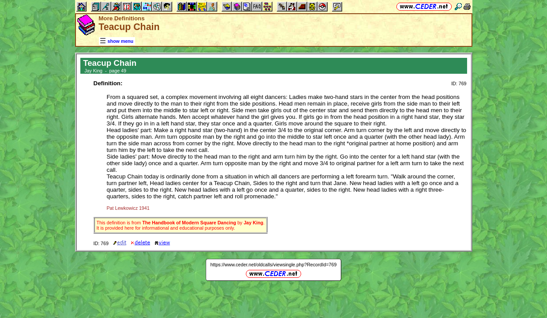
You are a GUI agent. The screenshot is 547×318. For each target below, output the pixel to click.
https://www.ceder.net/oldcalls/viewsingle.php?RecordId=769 (274, 264)
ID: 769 (458, 83)
